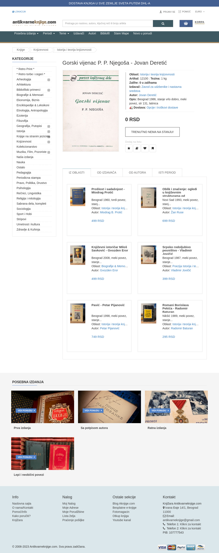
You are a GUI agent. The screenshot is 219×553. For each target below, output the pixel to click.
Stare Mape (121, 33)
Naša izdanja (25, 157)
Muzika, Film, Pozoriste (32, 151)
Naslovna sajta (21, 503)
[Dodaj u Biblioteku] (137, 148)
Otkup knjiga (121, 516)
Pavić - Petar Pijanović (108, 305)
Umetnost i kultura (28, 224)
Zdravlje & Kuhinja (28, 229)
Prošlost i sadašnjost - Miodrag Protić (108, 190)
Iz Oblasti (76, 172)
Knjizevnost (41, 49)
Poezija (177, 266)
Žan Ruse (177, 212)
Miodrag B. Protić (111, 212)
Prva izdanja (22, 428)
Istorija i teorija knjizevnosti (74, 49)
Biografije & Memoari (30, 95)
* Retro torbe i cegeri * (31, 74)
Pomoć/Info (19, 511)
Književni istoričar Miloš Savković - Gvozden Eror (109, 248)
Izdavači (78, 33)
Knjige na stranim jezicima (33, 136)
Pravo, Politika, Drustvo (32, 183)
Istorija (21, 131)
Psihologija (24, 188)
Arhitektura (24, 84)
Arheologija (24, 79)
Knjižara (17, 520)
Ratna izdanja (157, 428)
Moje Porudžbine (73, 511)
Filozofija (22, 120)
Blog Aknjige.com (124, 503)
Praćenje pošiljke (73, 520)
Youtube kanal (122, 520)
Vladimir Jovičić (181, 270)
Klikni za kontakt (190, 524)
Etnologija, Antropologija (32, 110)
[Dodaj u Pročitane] (152, 148)
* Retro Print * (25, 69)
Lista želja (69, 516)
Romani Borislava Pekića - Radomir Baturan (175, 308)
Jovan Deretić (148, 95)
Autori (92, 33)
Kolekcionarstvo (27, 146)
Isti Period (167, 172)
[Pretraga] (163, 23)
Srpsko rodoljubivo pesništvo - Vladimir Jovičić (177, 250)
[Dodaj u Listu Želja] (128, 148)
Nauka (21, 162)
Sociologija (24, 208)
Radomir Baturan (182, 328)
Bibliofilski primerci (28, 89)
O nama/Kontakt (22, 507)
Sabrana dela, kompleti (31, 203)
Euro (200, 11)
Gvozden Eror (109, 270)
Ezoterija (22, 115)
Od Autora (137, 172)
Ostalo (21, 167)
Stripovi (21, 219)
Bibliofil (105, 33)
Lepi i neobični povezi (29, 474)
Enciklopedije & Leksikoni (33, 105)
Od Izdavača (106, 172)
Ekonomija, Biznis (28, 100)
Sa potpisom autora (94, 428)
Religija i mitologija (29, 198)
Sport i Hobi (24, 214)
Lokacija (19, 11)
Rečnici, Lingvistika (29, 193)
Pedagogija (24, 172)
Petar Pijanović (109, 328)
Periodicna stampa (29, 177)
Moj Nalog (69, 503)
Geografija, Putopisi (29, 126)
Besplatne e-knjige (124, 507)
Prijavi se (169, 12)
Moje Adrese (71, 507)
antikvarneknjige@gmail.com (181, 520)
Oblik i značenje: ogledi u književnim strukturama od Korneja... (179, 194)
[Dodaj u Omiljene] (145, 148)
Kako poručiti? (21, 516)
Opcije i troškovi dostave (162, 107)
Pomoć (186, 11)
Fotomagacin (121, 511)
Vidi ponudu (25, 410)
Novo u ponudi (142, 33)
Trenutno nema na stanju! (152, 132)
